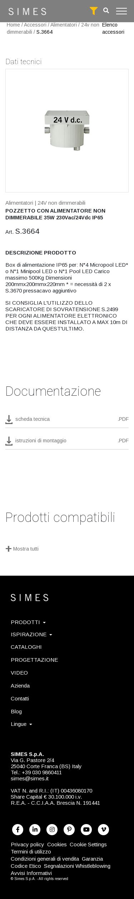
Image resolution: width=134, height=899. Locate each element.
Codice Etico (26, 866)
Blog (16, 711)
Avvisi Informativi (31, 873)
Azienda (20, 685)
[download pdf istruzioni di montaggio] (67, 443)
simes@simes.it (30, 778)
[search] (106, 11)
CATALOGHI (26, 647)
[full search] (94, 11)
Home (13, 25)
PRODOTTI (28, 622)
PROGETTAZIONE (34, 660)
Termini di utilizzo (31, 851)
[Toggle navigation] (121, 11)
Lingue (21, 724)
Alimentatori (63, 25)
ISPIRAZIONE (31, 634)
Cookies (57, 844)
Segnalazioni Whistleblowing (77, 866)
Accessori (35, 25)
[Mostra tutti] (67, 549)
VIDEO (19, 673)
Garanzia (92, 859)
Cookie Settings (88, 844)
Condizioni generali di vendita (45, 859)
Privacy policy (27, 844)
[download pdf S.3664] (67, 421)
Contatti (20, 698)
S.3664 (44, 32)
